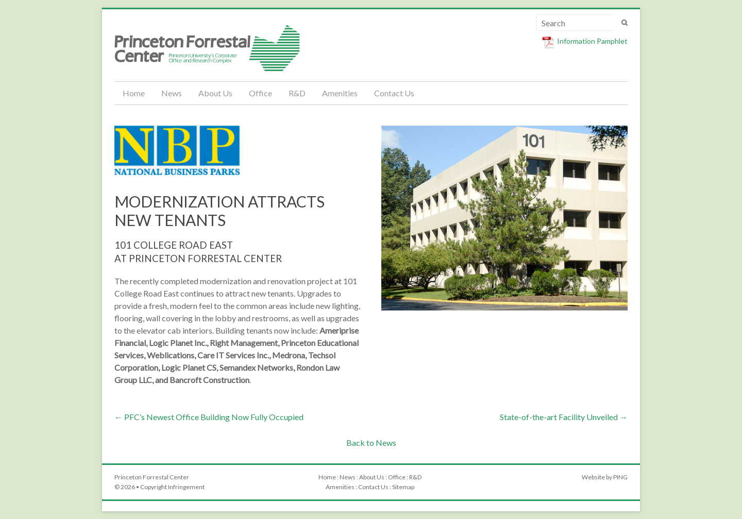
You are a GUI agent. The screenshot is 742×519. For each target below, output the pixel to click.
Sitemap (403, 487)
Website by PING (605, 477)
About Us (215, 93)
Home (134, 93)
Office (260, 93)
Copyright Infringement (172, 487)
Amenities (340, 93)
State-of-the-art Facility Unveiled (564, 417)
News (171, 93)
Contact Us (394, 93)
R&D (297, 93)
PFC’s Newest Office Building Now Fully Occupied (208, 417)
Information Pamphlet (592, 41)
